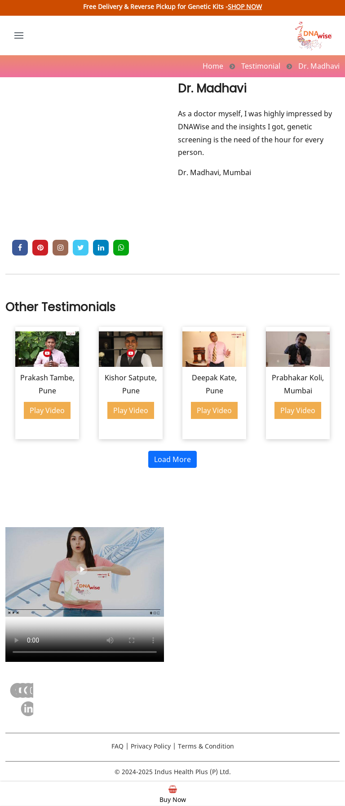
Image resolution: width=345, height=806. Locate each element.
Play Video (47, 410)
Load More (172, 459)
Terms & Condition (206, 746)
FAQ (117, 746)
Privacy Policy (151, 746)
